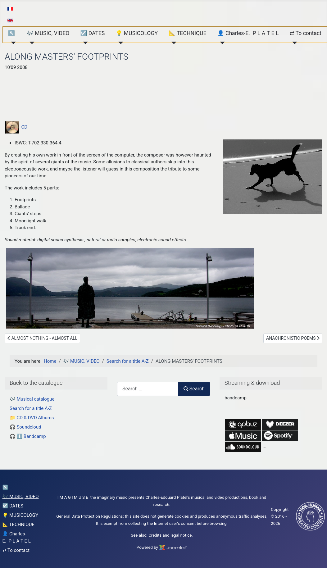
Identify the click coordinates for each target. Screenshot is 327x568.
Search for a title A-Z (31, 408)
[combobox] (148, 389)
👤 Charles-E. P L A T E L (248, 33)
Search (194, 389)
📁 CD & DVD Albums (32, 417)
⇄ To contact (305, 33)
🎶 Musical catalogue (32, 399)
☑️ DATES (92, 33)
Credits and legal (163, 535)
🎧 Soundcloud (25, 427)
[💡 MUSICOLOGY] (120, 43)
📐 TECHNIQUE (187, 33)
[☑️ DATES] (84, 43)
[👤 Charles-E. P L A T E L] (221, 43)
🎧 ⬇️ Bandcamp (28, 436)
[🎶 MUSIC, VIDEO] (30, 43)
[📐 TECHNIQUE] (172, 43)
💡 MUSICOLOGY (137, 33)
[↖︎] (12, 43)
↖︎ (11, 33)
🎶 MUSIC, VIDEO (48, 33)
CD (16, 127)
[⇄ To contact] (293, 43)
